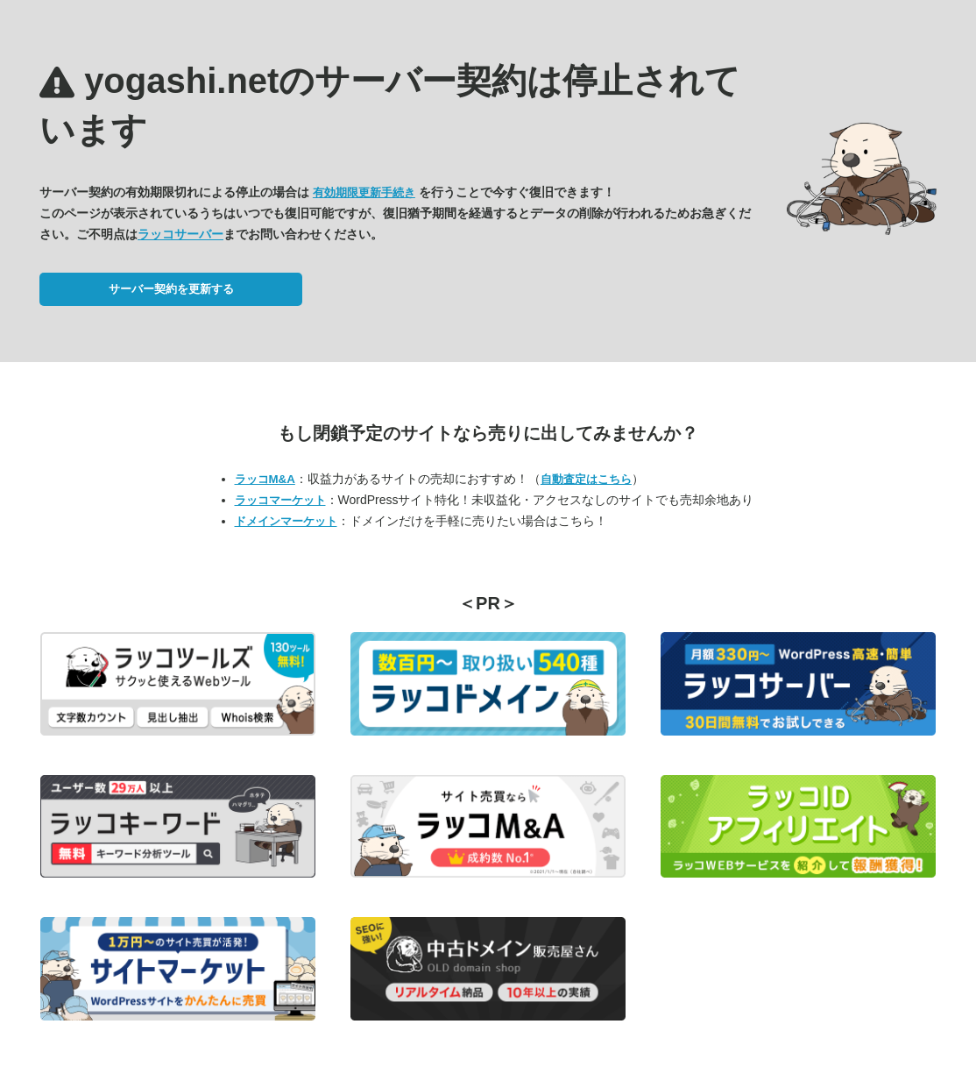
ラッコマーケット (280, 500)
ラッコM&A (265, 479)
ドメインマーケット (286, 521)
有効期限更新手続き (364, 192)
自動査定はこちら (586, 479)
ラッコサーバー (180, 234)
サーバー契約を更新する (171, 288)
